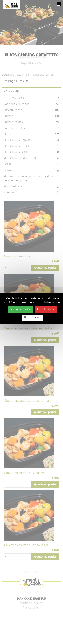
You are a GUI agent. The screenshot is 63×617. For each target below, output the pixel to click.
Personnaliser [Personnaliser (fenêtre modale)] (32, 317)
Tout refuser (46, 309)
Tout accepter (20, 309)
